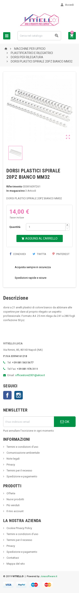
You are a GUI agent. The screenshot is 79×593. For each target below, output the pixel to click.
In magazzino (15, 190)
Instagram (18, 395)
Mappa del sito (15, 563)
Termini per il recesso (19, 470)
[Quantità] (46, 227)
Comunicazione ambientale (23, 452)
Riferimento (14, 186)
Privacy (10, 464)
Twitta (39, 254)
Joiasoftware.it (48, 576)
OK (64, 422)
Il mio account (15, 511)
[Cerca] (39, 35)
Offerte (10, 493)
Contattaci (12, 557)
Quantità (14, 227)
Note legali (13, 458)
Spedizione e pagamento (21, 476)
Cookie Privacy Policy (19, 528)
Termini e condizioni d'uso (22, 446)
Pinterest (61, 254)
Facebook (7, 395)
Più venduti (13, 505)
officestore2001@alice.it (30, 375)
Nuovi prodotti (15, 499)
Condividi (17, 254)
